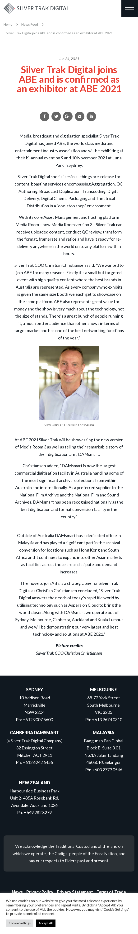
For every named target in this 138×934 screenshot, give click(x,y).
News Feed (29, 24)
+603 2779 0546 (107, 769)
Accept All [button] (46, 923)
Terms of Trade (111, 892)
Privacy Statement (75, 892)
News (17, 892)
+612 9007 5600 (38, 719)
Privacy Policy (39, 892)
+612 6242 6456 (38, 762)
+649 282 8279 (38, 812)
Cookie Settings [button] (20, 923)
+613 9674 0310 (107, 719)
